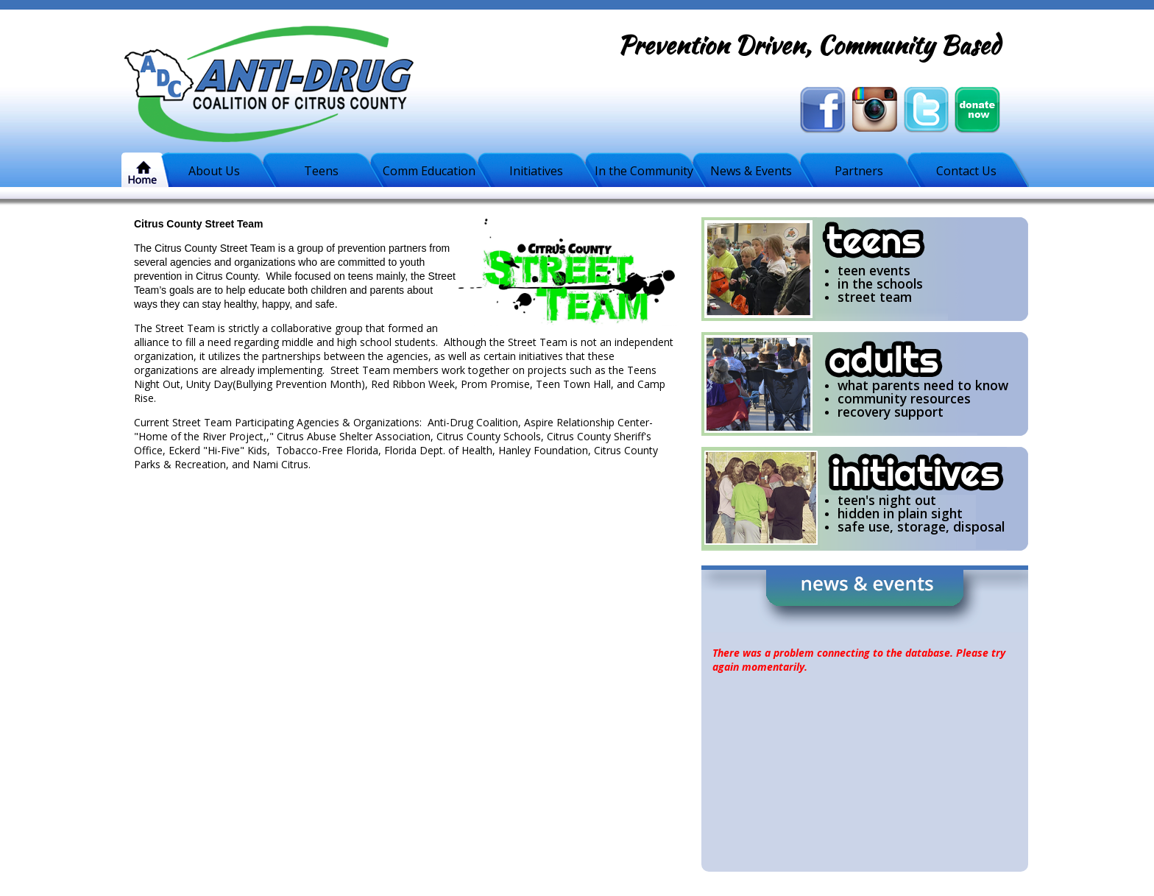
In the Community (644, 171)
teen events (874, 270)
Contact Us (966, 171)
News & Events (751, 171)
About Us (214, 171)
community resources (904, 398)
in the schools (880, 283)
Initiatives (536, 171)
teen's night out (887, 500)
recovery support (891, 411)
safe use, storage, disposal (921, 526)
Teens (321, 171)
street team (875, 297)
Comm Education (429, 171)
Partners (859, 171)
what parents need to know (923, 385)
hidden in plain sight (900, 513)
